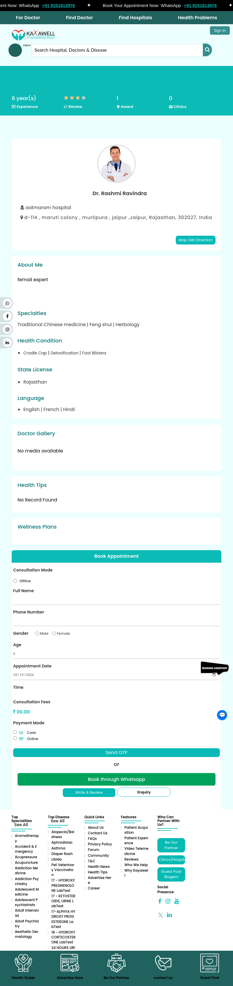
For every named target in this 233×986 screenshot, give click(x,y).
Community (98, 855)
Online (28, 738)
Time (18, 687)
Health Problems (197, 17)
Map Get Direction (196, 240)
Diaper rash (62, 853)
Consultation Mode (33, 570)
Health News (99, 866)
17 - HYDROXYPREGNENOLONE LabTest (63, 885)
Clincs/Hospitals (172, 859)
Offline (25, 580)
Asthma (58, 848)
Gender (20, 633)
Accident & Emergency (26, 849)
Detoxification (65, 353)
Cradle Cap (35, 353)
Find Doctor (79, 17)
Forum (93, 849)
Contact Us (97, 833)
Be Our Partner (171, 845)
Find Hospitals (135, 17)
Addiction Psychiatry (27, 881)
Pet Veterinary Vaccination (62, 869)
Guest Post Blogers (171, 874)
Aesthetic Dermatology (26, 934)
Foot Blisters (94, 353)
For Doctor (28, 17)
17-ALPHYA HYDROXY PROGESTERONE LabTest (63, 919)
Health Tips (97, 872)
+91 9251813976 (61, 5)
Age (17, 645)
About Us (96, 827)
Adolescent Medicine (27, 892)
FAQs (92, 838)
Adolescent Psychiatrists (26, 902)
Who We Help (136, 864)
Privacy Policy (100, 844)
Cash (27, 732)
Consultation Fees (32, 702)
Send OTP (116, 752)
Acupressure (26, 856)
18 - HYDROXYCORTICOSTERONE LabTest (63, 937)
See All (21, 825)
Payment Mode (28, 723)
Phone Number (28, 612)
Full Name (23, 591)
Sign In (220, 30)
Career (94, 888)
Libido (56, 859)
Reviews (131, 859)
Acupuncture (26, 862)
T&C (91, 861)
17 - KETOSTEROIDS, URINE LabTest (63, 901)
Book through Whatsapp (116, 779)
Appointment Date (32, 666)
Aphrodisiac (62, 842)
